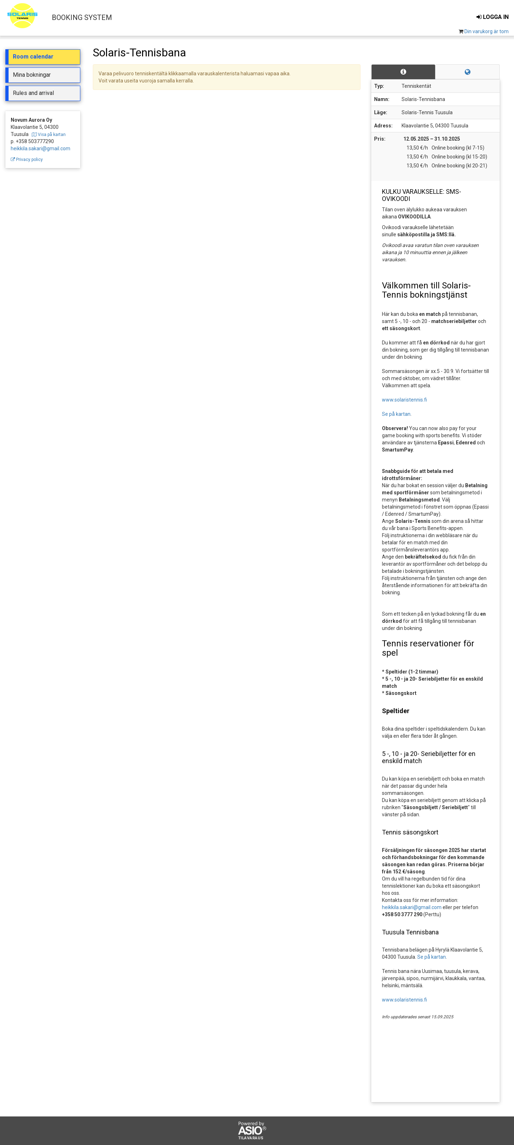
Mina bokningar (32, 74)
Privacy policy (27, 159)
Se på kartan (396, 414)
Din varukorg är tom (486, 31)
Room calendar (33, 56)
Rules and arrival (33, 93)
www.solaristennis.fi (404, 400)
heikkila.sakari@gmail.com (40, 148)
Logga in (493, 17)
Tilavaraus (251, 1138)
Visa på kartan (49, 134)
